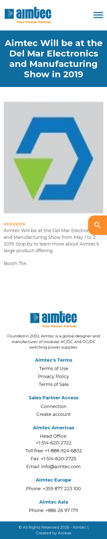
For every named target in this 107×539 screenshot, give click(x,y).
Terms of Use (53, 368)
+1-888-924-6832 (63, 451)
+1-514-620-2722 (53, 443)
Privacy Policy (53, 376)
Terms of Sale (53, 384)
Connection (54, 406)
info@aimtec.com (61, 466)
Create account (53, 414)
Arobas (64, 533)
